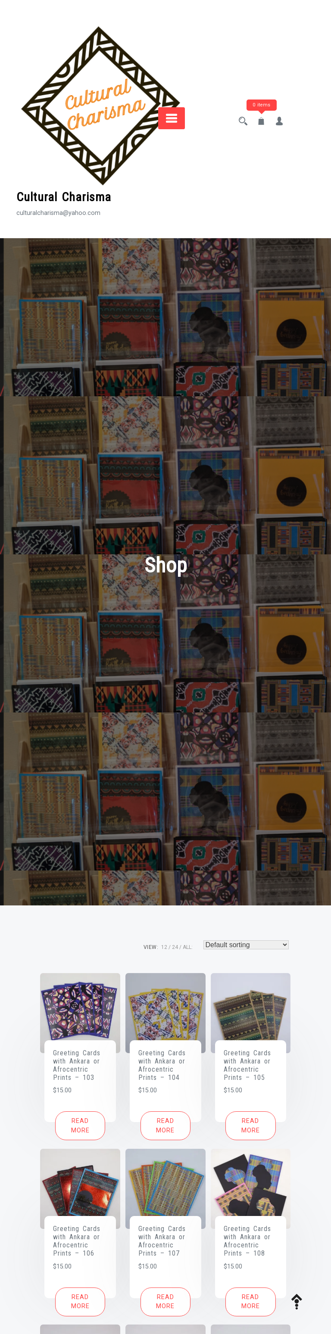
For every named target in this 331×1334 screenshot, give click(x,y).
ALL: (188, 947)
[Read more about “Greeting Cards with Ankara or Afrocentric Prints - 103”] (80, 1125)
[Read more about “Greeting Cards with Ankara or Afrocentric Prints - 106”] (80, 1301)
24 (175, 947)
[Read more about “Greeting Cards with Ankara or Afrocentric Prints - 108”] (250, 1301)
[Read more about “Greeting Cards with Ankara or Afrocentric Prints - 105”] (250, 1125)
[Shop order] (246, 944)
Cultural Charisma (63, 197)
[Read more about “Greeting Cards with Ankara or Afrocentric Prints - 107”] (165, 1301)
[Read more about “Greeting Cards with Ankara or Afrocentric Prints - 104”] (165, 1125)
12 (164, 947)
